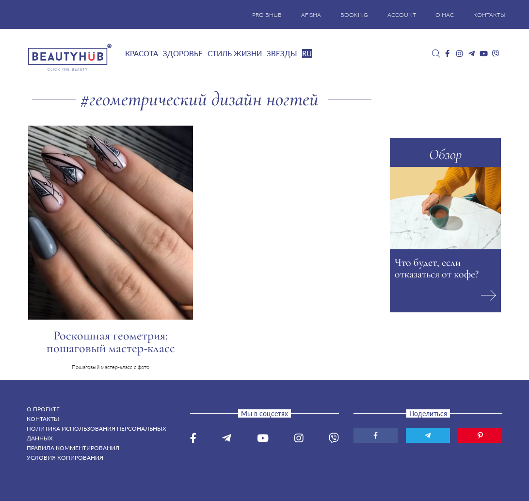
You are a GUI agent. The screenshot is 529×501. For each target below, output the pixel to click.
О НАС (444, 14)
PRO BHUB (267, 14)
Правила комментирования (73, 448)
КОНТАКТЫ (489, 14)
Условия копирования (65, 457)
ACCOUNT (401, 14)
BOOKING (354, 14)
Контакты (43, 418)
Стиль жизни (235, 53)
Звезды (282, 53)
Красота (141, 53)
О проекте (43, 409)
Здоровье (183, 53)
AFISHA (311, 14)
